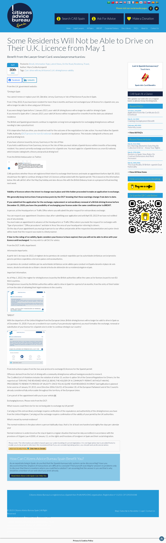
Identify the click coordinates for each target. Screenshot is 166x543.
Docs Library (126, 28)
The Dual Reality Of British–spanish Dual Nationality (145, 165)
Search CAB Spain (73, 18)
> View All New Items (137, 172)
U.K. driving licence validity (63, 70)
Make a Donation (143, 18)
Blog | (117, 511)
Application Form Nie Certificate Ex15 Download (143, 113)
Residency (78, 64)
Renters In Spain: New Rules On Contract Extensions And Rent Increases (141, 156)
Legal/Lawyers (79, 28)
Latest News (56, 64)
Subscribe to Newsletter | (130, 511)
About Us (144, 28)
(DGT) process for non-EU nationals (36, 133)
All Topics (90, 28)
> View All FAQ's (135, 132)
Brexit (31, 64)
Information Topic (42, 64)
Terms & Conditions (15, 517)
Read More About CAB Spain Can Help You (28, 476)
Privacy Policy (31, 517)
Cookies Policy (44, 517)
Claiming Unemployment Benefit (141, 121)
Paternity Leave (134, 127)
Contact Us (155, 28)
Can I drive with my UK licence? (38, 70)
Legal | (142, 511)
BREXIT (99, 28)
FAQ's (136, 28)
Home (69, 28)
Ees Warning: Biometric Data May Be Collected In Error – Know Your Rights (144, 147)
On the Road (67, 64)
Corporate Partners (112, 28)
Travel (86, 64)
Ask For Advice (106, 18)
